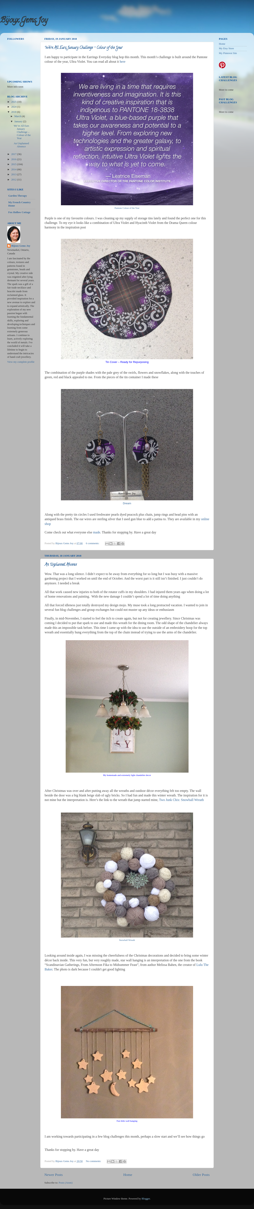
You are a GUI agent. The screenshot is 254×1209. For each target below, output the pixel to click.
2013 (14, 174)
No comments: (94, 1161)
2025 (14, 101)
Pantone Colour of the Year (127, 208)
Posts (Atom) (65, 1182)
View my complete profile (20, 361)
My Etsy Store (226, 48)
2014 (14, 169)
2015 (14, 164)
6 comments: (93, 543)
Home (127, 1175)
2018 (14, 111)
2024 (14, 106)
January (18, 121)
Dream (127, 503)
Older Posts (201, 1175)
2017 (14, 154)
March (18, 116)
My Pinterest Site (228, 53)
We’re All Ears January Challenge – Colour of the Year (83, 48)
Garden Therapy (17, 195)
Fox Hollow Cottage (19, 212)
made (96, 532)
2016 (14, 159)
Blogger (146, 1198)
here (123, 61)
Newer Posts (53, 1175)
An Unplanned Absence (61, 565)
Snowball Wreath (127, 940)
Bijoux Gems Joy (23, 20)
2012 (14, 179)
